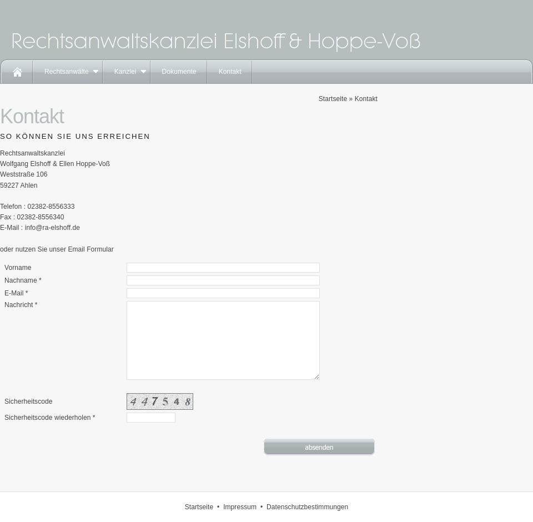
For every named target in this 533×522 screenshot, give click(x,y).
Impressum (240, 507)
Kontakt (230, 72)
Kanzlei (125, 72)
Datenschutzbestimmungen (307, 507)
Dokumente (179, 72)
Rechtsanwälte (66, 72)
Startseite (333, 99)
